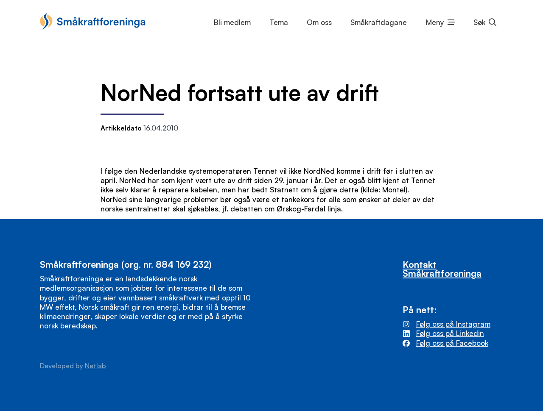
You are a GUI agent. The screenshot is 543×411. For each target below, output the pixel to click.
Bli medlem (232, 22)
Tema (278, 22)
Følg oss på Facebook (452, 343)
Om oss (319, 22)
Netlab (95, 365)
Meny (435, 22)
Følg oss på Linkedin (450, 333)
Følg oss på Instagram (453, 323)
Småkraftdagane (378, 22)
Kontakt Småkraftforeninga (442, 268)
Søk (479, 22)
